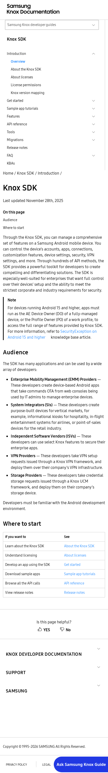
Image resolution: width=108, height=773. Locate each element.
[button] (44, 648)
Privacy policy (16, 764)
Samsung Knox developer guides (31, 24)
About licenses (22, 77)
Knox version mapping (27, 92)
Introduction (48, 173)
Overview (18, 61)
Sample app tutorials (79, 573)
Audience (10, 219)
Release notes (17, 147)
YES (44, 629)
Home (8, 173)
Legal (46, 764)
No (65, 629)
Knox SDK (25, 173)
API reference (74, 583)
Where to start (13, 227)
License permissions (26, 85)
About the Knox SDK (26, 69)
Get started (72, 564)
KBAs (11, 163)
